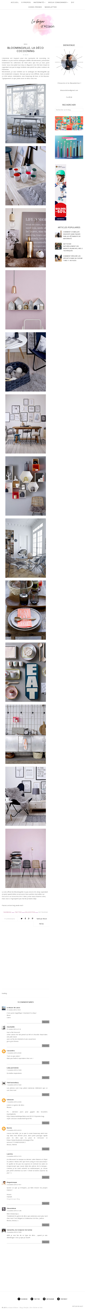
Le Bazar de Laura (13, 1007)
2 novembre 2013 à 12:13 (14, 1156)
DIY (72, 2)
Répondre (46, 1022)
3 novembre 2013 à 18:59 (14, 1232)
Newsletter (51, 7)
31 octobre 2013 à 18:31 (14, 1010)
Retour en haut (77, 1306)
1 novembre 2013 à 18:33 (14, 1085)
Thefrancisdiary (13, 1082)
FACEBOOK (7, 912)
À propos (26, 2)
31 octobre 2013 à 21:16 (14, 1029)
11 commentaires (10, 919)
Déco (25, 44)
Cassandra (11, 1051)
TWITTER (18, 912)
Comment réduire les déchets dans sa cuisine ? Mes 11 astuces (73, 258)
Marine (9, 1128)
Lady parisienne (13, 1068)
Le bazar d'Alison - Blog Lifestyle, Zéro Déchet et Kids (25, 1307)
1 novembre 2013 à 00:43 (14, 1053)
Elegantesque (12, 1182)
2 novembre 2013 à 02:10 (14, 1130)
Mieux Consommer (58, 2)
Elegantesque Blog (13, 1199)
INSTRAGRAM (43, 912)
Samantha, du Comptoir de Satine (19, 1230)
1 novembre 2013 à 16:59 (14, 1070)
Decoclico (5, 896)
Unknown (10, 1100)
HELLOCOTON (30, 912)
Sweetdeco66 (17, 896)
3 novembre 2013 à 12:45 (14, 1210)
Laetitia (10, 1154)
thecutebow (11, 1208)
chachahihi (11, 1027)
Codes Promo (35, 7)
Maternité (40, 2)
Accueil (15, 2)
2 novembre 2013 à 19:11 (14, 1184)
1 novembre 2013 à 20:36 (14, 1102)
